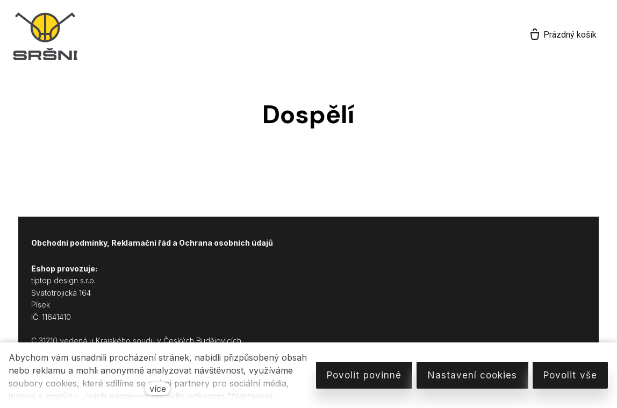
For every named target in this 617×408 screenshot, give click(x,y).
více (157, 388)
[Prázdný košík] (562, 35)
